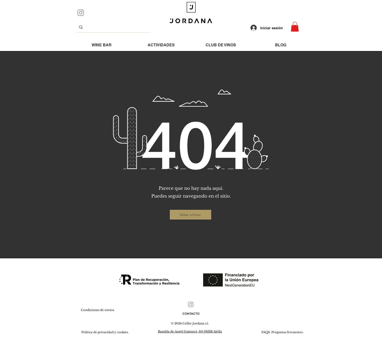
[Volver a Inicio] (190, 215)
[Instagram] (80, 12)
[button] (295, 27)
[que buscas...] (113, 27)
